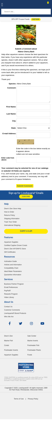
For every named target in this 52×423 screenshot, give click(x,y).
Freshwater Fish (33, 348)
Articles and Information (13, 267)
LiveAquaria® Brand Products (15, 316)
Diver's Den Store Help (12, 211)
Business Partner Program (14, 286)
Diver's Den (8, 338)
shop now (35, 19)
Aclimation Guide (10, 264)
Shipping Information (11, 221)
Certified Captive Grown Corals (15, 248)
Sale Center (31, 338)
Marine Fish (8, 343)
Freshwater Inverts (11, 353)
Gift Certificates (10, 255)
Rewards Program (11, 296)
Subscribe (26, 199)
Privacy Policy (33, 401)
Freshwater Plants (34, 353)
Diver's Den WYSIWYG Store (15, 251)
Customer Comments (12, 312)
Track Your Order (10, 224)
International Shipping (12, 228)
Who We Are (8, 319)
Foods (29, 357)
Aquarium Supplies (11, 245)
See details (23, 383)
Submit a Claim (26, 234)
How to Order (9, 214)
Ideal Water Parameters (13, 274)
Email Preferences (11, 290)
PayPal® (7, 293)
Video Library (9, 300)
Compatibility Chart (11, 270)
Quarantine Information (12, 277)
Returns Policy (9, 218)
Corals (6, 348)
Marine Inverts (32, 343)
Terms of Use (19, 401)
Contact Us (41, 5)
